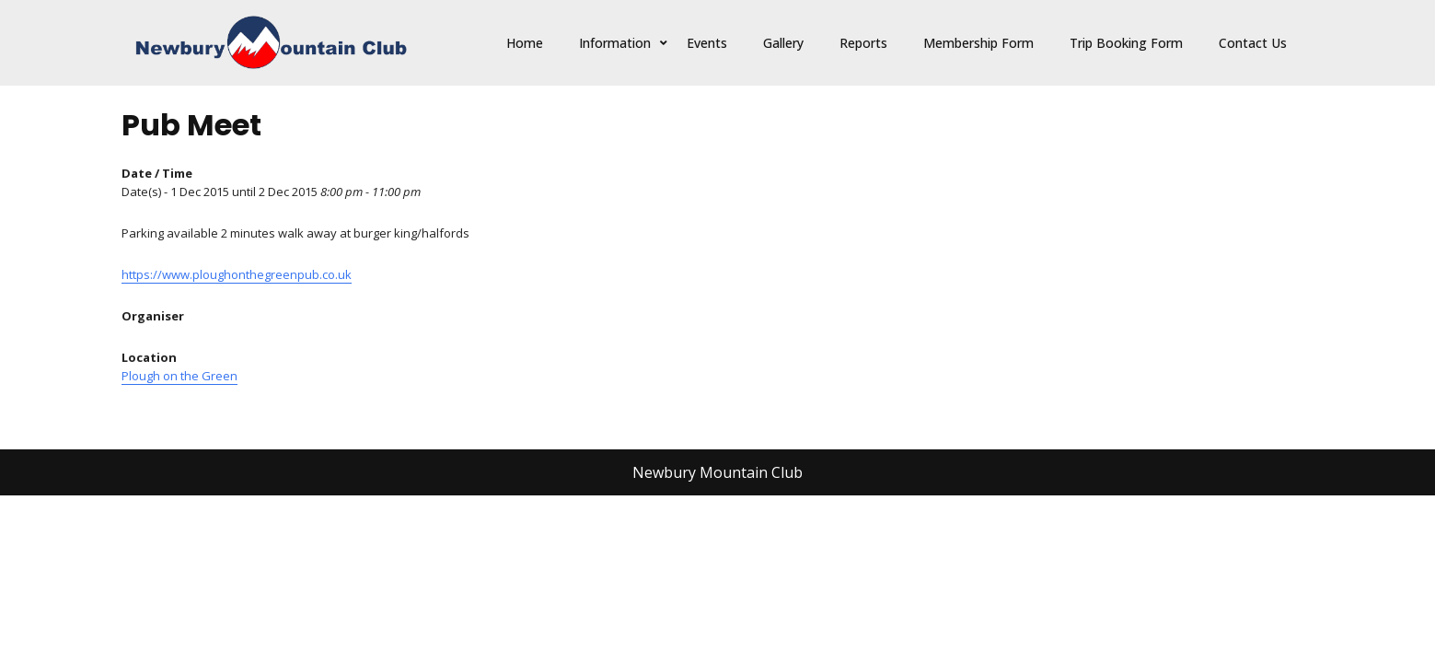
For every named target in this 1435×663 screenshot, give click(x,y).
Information (615, 43)
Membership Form (978, 43)
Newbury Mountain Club (717, 472)
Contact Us (1253, 43)
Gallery (783, 43)
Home (524, 43)
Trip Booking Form (1126, 43)
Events (707, 43)
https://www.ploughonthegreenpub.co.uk (237, 274)
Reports (863, 43)
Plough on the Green (179, 375)
